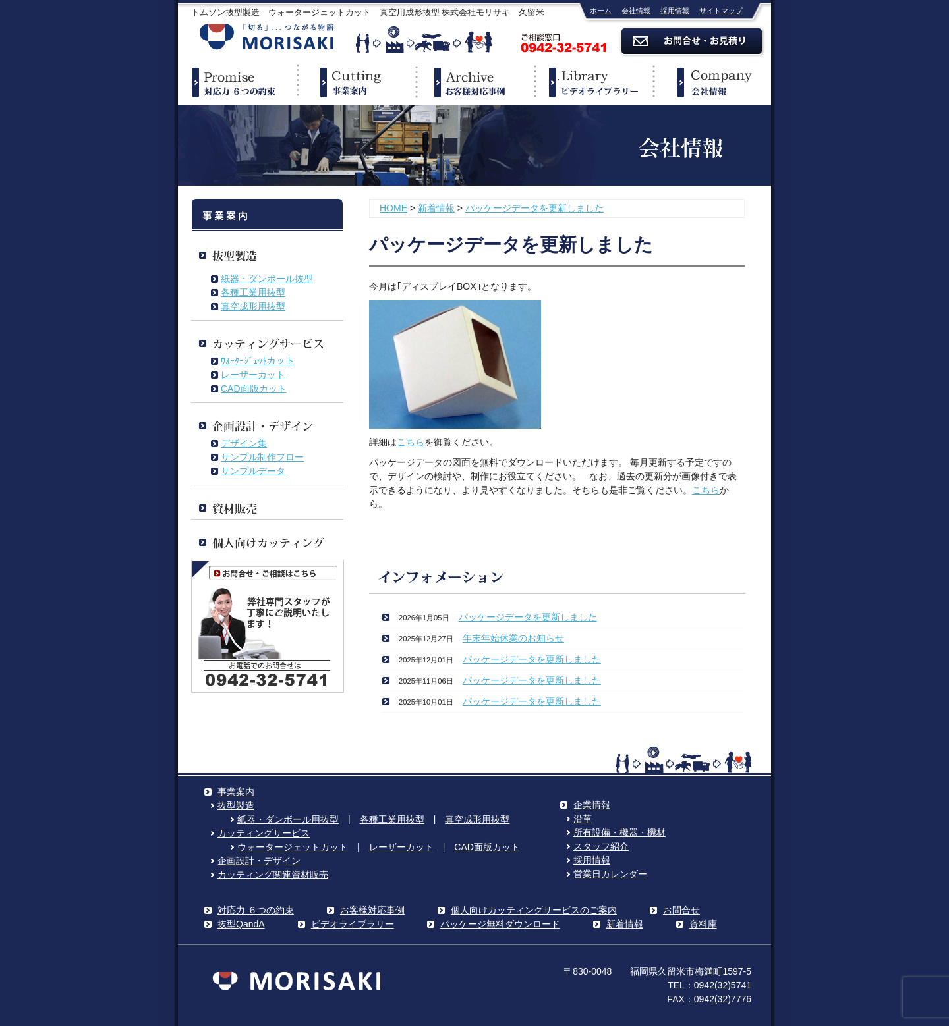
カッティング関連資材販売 (272, 874)
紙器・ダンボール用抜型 (288, 819)
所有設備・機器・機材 (619, 832)
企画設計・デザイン (259, 860)
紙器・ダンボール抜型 (267, 278)
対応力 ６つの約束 (255, 910)
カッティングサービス (263, 833)
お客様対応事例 (372, 910)
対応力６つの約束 (237, 82)
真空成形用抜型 (253, 306)
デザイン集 (244, 443)
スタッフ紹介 (601, 846)
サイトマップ (721, 10)
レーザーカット (253, 374)
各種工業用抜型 (253, 292)
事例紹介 (474, 82)
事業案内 (356, 82)
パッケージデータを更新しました (534, 208)
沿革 (582, 818)
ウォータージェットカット (292, 847)
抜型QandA (241, 924)
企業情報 (711, 82)
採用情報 (674, 10)
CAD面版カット (254, 388)
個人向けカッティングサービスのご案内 (534, 910)
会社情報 (635, 10)
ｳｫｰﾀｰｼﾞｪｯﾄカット (258, 361)
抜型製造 (235, 805)
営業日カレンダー (610, 874)
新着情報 (436, 208)
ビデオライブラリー (593, 82)
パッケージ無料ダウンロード (500, 924)
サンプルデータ (253, 471)
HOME (393, 208)
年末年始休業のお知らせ (513, 638)
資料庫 (703, 924)
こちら (410, 442)
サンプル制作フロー (262, 457)
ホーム (601, 10)
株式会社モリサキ (267, 38)
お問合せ (681, 910)
